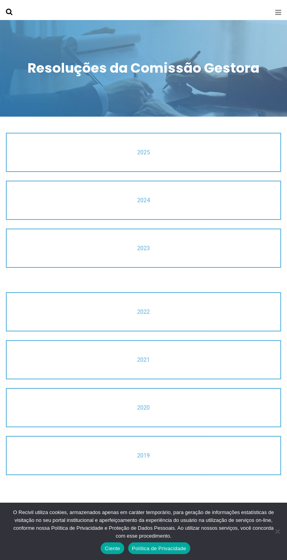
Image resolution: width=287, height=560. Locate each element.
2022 (143, 311)
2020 (143, 407)
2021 (143, 359)
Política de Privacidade (159, 548)
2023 (143, 248)
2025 (143, 152)
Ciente (112, 548)
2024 (143, 200)
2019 (143, 455)
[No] (277, 531)
